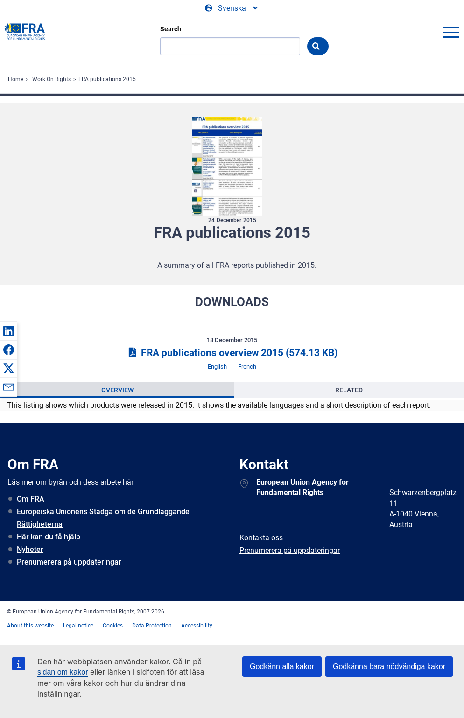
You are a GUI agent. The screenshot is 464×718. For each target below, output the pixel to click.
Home (15, 79)
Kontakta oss (261, 537)
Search (170, 29)
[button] (8, 330)
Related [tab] (349, 390)
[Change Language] (232, 8)
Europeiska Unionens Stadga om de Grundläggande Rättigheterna (103, 518)
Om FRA (30, 499)
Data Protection (152, 625)
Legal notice (78, 625)
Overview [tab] (117, 390)
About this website (30, 625)
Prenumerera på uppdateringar (69, 562)
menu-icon (450, 32)
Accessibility (196, 625)
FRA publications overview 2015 (232, 352)
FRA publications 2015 (107, 79)
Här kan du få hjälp (48, 536)
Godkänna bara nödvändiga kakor (389, 666)
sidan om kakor (62, 672)
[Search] (230, 46)
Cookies (113, 625)
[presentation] (117, 390)
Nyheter (30, 549)
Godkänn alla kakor (282, 666)
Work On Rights (51, 79)
